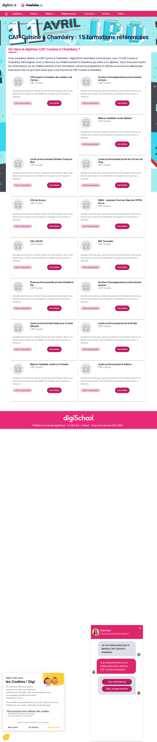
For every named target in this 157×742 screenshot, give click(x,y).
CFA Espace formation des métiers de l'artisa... (51, 107)
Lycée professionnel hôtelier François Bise (51, 189)
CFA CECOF (36, 270)
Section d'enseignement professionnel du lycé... (119, 107)
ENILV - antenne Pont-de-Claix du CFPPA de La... (120, 231)
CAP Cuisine (37, 52)
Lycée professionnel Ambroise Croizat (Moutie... (51, 354)
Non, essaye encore (117, 688)
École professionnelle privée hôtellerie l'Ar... (51, 313)
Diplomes (24, 52)
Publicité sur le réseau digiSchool (49, 454)
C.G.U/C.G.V (73, 454)
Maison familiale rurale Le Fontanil (49, 393)
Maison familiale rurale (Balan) (115, 147)
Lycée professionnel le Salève (115, 393)
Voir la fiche (54, 132)
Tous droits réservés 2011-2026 (106, 454)
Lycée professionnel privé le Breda (117, 352)
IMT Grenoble (105, 270)
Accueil (12, 52)
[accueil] (6, 14)
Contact (85, 454)
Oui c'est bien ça (117, 681)
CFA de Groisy (38, 229)
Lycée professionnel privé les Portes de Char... (120, 189)
